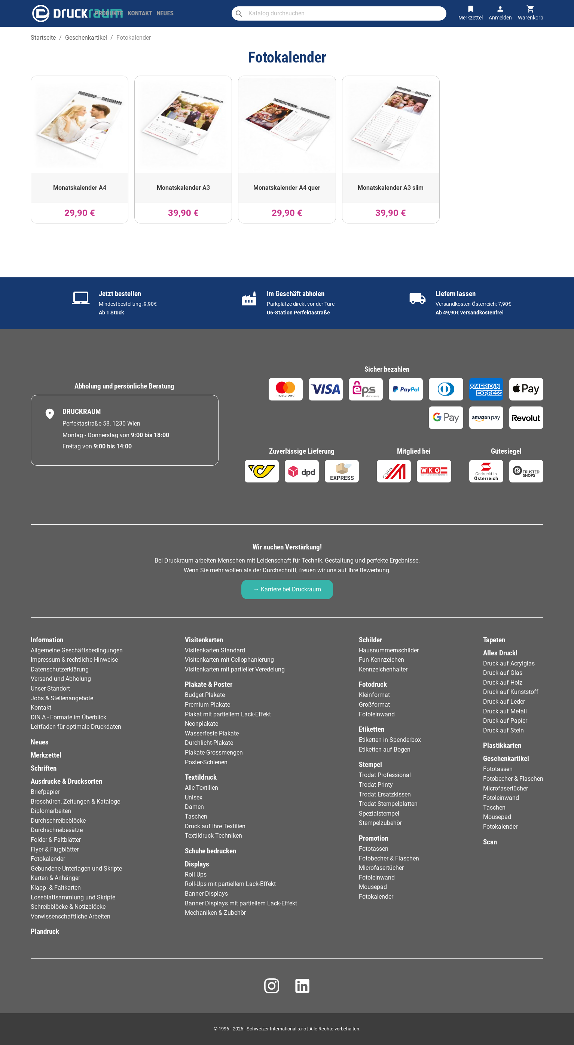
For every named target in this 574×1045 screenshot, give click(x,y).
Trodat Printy (376, 784)
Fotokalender (48, 858)
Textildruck (201, 777)
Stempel (370, 764)
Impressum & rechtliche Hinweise (74, 659)
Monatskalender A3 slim (391, 187)
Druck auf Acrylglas (509, 663)
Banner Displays (206, 893)
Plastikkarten (502, 745)
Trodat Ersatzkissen (385, 794)
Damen (194, 806)
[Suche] (351, 13)
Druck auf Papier (505, 720)
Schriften (44, 768)
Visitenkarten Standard (215, 650)
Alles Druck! (500, 653)
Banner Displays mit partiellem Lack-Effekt (241, 903)
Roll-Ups (196, 874)
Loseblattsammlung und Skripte (73, 897)
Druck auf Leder (504, 701)
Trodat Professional (385, 775)
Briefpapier (45, 791)
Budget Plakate (205, 694)
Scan (490, 842)
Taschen (196, 816)
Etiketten (371, 729)
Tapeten (494, 640)
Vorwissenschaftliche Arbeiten (70, 916)
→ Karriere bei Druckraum (287, 589)
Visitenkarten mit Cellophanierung (229, 659)
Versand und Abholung (61, 678)
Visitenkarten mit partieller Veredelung (235, 669)
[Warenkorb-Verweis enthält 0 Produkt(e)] (530, 13)
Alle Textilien (201, 787)
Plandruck (45, 931)
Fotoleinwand (377, 714)
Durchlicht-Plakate (209, 742)
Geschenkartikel (506, 758)
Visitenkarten (204, 640)
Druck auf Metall (505, 711)
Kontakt (41, 707)
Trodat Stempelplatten (388, 803)
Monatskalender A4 (79, 187)
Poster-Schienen (206, 762)
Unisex (193, 797)
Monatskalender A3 (183, 187)
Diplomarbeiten (51, 810)
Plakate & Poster (208, 684)
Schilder (370, 640)
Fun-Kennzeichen (381, 659)
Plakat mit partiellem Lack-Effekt (228, 714)
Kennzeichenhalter (383, 669)
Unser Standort (50, 688)
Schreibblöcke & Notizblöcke (68, 906)
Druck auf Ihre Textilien (215, 826)
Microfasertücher (381, 867)
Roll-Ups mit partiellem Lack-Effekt (230, 883)
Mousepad (373, 886)
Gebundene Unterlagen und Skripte (76, 868)
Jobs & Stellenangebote (62, 698)
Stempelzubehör (380, 822)
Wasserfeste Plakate (212, 733)
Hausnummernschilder (389, 650)
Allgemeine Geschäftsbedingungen (77, 650)
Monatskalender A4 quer (286, 187)
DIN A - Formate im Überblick (68, 717)
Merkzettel (46, 755)
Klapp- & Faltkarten (56, 887)
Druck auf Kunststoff (510, 691)
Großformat (374, 704)
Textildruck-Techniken (213, 835)
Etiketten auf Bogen (384, 749)
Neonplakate (201, 723)
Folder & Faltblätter (56, 839)
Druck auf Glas (502, 672)
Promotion (373, 838)
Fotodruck (373, 684)
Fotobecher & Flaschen (389, 858)
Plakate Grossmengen (214, 752)
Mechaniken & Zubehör (215, 912)
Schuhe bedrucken (210, 851)
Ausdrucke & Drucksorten (66, 781)
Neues (40, 742)
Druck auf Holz (502, 682)
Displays (197, 864)
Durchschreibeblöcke (58, 820)
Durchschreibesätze (57, 830)
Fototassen (373, 848)
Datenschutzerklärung (60, 669)
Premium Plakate (207, 704)
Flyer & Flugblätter (55, 849)
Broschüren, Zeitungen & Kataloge (75, 801)
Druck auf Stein (503, 730)
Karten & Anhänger (55, 877)
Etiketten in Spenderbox (390, 739)
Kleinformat (374, 694)
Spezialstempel (379, 813)
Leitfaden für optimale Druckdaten (76, 726)
